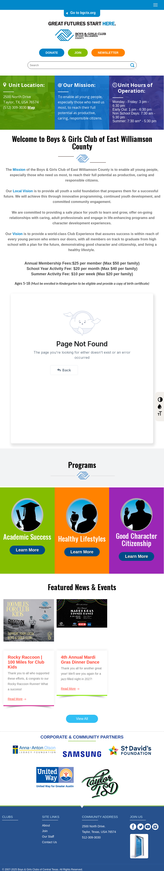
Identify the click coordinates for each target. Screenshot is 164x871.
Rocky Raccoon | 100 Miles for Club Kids (26, 662)
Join (77, 52)
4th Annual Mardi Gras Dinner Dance (80, 659)
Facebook (133, 826)
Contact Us (49, 842)
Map (31, 107)
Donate (51, 52)
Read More (15, 699)
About (46, 825)
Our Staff (48, 836)
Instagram (155, 826)
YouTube (148, 826)
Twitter (140, 826)
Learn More (27, 550)
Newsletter (108, 52)
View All (82, 719)
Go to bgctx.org (83, 13)
